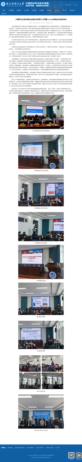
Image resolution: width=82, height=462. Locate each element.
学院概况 (11, 10)
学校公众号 (79, 459)
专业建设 (41, 10)
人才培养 (26, 10)
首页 (4, 10)
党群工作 (57, 10)
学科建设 (34, 10)
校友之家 (3, 13)
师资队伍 (19, 10)
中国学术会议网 (49, 447)
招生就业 (72, 10)
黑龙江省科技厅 (40, 447)
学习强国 (57, 447)
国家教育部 (10, 447)
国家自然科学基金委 (19, 447)
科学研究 (49, 10)
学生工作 (64, 10)
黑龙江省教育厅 (30, 447)
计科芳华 (71, 459)
